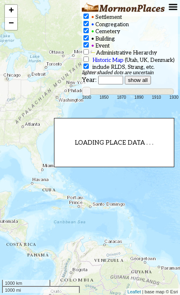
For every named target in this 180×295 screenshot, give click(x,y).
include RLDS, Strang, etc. (119, 67)
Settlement (102, 17)
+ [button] (11, 11)
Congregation (106, 24)
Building (99, 38)
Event (96, 45)
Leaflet (134, 291)
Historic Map (108, 60)
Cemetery (101, 31)
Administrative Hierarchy (120, 52)
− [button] (11, 24)
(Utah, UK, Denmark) (129, 60)
